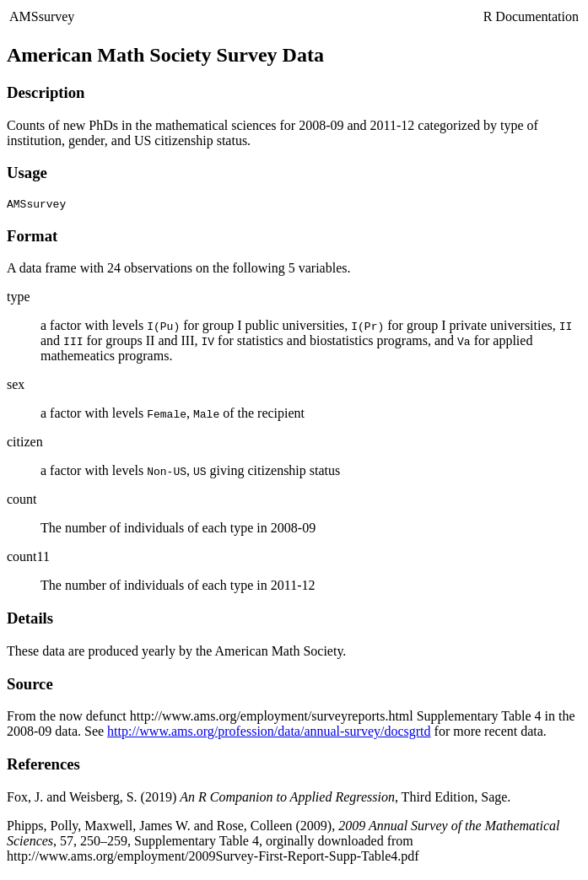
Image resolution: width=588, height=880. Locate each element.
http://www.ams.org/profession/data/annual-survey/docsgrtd (268, 733)
